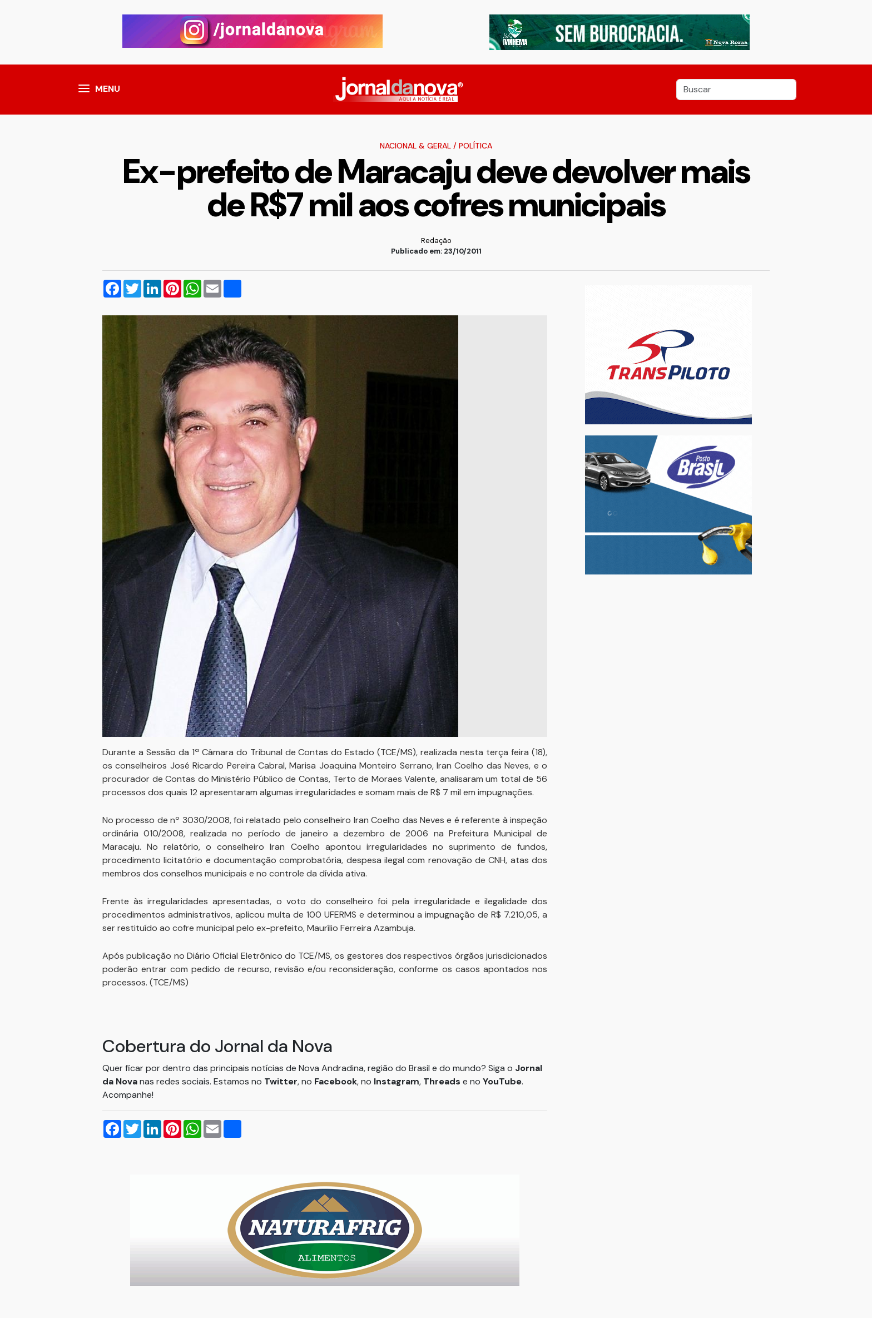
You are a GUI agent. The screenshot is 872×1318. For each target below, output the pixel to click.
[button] (84, 89)
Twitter (281, 1081)
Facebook (335, 1081)
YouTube (502, 1081)
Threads (443, 1081)
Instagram (396, 1081)
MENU (107, 89)
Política (475, 146)
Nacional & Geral (415, 146)
